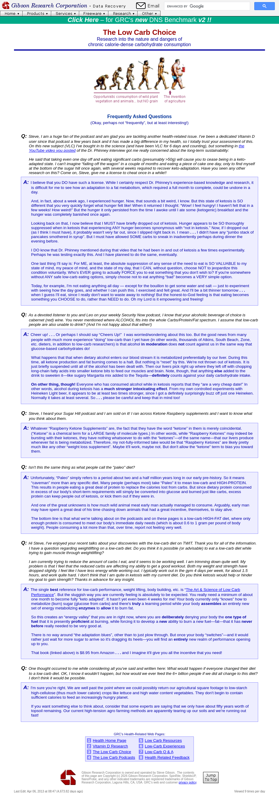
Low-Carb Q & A (159, 752)
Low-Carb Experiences (165, 746)
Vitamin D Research (110, 746)
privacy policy (187, 782)
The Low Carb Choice (112, 752)
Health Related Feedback (167, 757)
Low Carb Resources (163, 740)
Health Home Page (109, 740)
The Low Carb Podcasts (114, 757)
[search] (206, 6)
